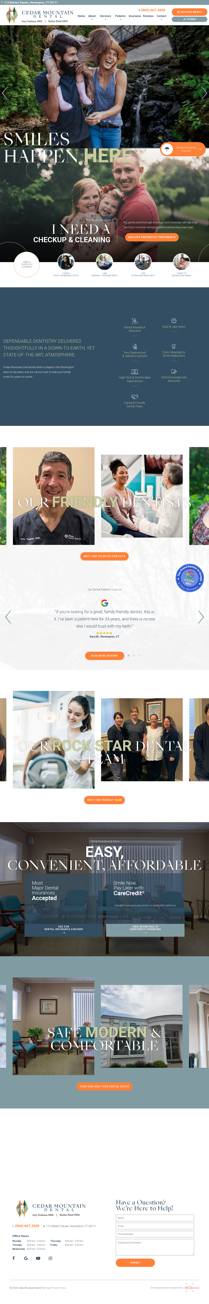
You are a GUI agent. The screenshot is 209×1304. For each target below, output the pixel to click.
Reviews (148, 16)
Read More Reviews (104, 655)
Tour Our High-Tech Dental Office (104, 1086)
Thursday (55, 1241)
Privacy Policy (59, 1288)
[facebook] (13, 1258)
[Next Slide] (204, 93)
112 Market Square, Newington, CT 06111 (29, 2)
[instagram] (50, 1258)
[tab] (99, 121)
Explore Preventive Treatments (152, 237)
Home (81, 16)
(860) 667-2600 (151, 10)
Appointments (189, 12)
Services (105, 17)
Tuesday (17, 1245)
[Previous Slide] (5, 93)
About (92, 17)
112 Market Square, (69, 1226)
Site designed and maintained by (174, 1287)
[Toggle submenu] (92, 19)
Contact (161, 17)
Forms (189, 19)
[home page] (37, 15)
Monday (16, 1241)
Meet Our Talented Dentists (104, 556)
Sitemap (46, 1288)
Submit (135, 1262)
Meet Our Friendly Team (104, 800)
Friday (53, 1245)
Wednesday (18, 1249)
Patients (120, 17)
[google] (26, 1258)
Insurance (135, 16)
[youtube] (38, 1258)
